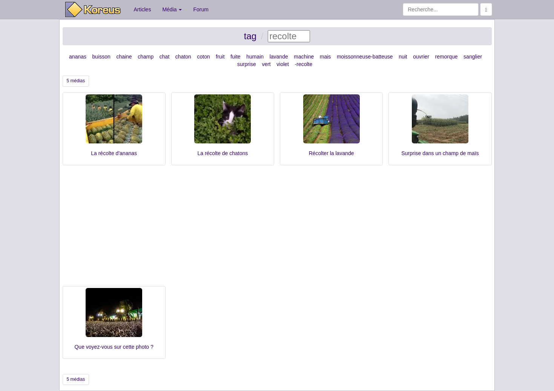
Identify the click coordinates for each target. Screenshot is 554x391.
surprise (246, 64)
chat (164, 57)
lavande (279, 57)
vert (266, 64)
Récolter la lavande (331, 153)
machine (304, 57)
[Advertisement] (277, 229)
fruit (220, 57)
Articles (142, 9)
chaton (183, 57)
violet (282, 64)
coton (203, 57)
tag (250, 36)
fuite (235, 57)
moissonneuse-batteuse (365, 57)
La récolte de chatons (222, 153)
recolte (304, 64)
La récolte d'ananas (114, 153)
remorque (446, 57)
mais (325, 57)
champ (145, 57)
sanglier (472, 57)
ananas (77, 57)
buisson (101, 57)
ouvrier (421, 57)
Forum (200, 9)
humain (255, 57)
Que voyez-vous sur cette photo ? (113, 347)
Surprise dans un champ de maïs (440, 153)
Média (172, 9)
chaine (124, 57)
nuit (403, 57)
